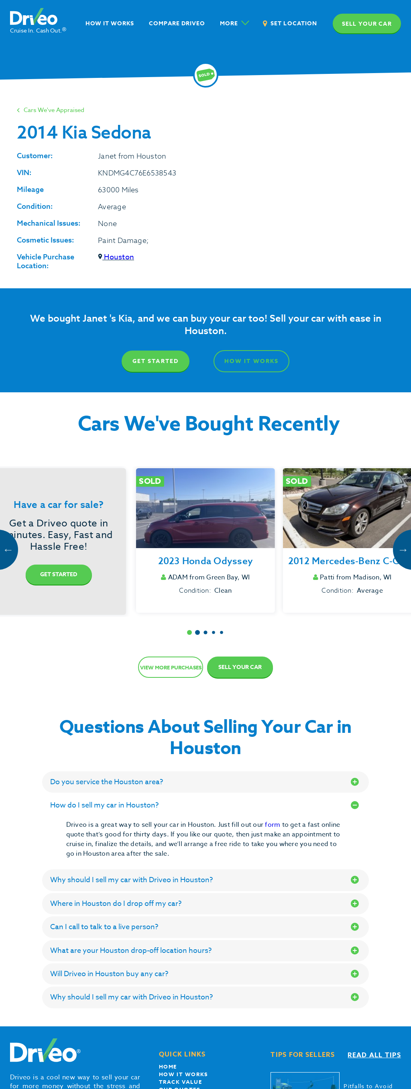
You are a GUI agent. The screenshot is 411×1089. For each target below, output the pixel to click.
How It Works (251, 361)
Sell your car (367, 24)
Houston (116, 257)
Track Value (180, 1081)
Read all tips (374, 1055)
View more (170, 667)
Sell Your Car (240, 667)
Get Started (155, 361)
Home (168, 1066)
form (273, 825)
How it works (183, 1074)
